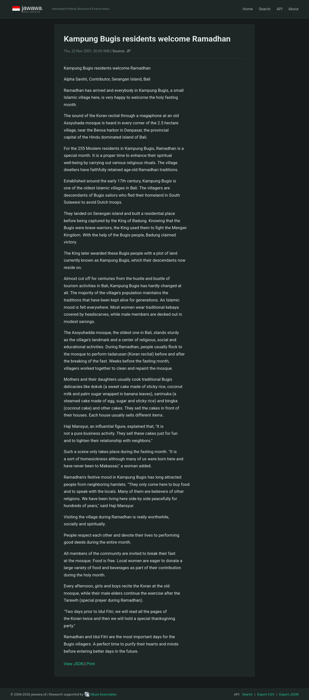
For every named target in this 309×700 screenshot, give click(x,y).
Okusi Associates (100, 694)
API (279, 9)
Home (247, 9)
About (293, 9)
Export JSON (288, 694)
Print (90, 663)
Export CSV (265, 694)
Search (264, 9)
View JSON (74, 663)
